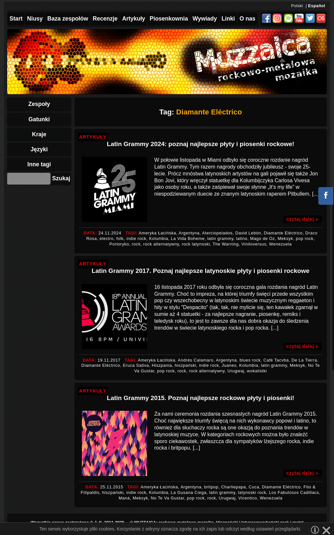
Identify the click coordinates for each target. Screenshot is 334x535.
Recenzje (105, 18)
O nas (247, 18)
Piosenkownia (169, 18)
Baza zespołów (67, 18)
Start (16, 18)
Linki (228, 18)
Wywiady (204, 18)
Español (316, 5)
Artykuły (133, 18)
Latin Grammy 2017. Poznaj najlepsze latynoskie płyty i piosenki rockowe (201, 270)
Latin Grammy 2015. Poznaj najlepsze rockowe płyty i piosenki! (201, 397)
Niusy (35, 18)
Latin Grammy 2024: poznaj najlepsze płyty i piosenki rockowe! (201, 144)
